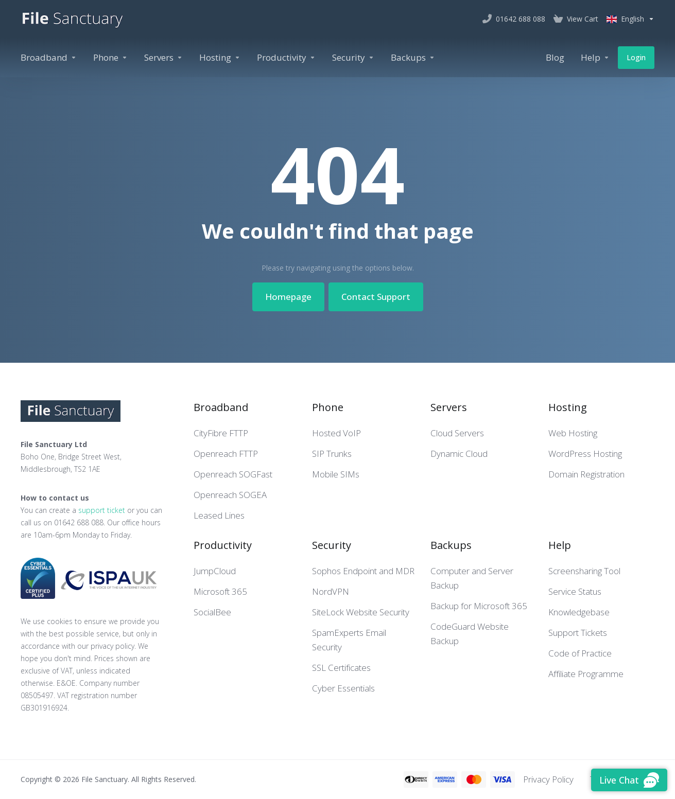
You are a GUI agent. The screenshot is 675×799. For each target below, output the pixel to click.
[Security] (353, 57)
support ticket (101, 510)
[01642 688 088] (513, 19)
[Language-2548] (628, 19)
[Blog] (555, 57)
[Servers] (163, 57)
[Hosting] (220, 57)
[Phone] (110, 57)
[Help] (595, 57)
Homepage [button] (288, 297)
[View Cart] (575, 19)
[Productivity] (286, 57)
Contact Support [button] (375, 297)
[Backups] (413, 57)
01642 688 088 (78, 522)
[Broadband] (48, 57)
